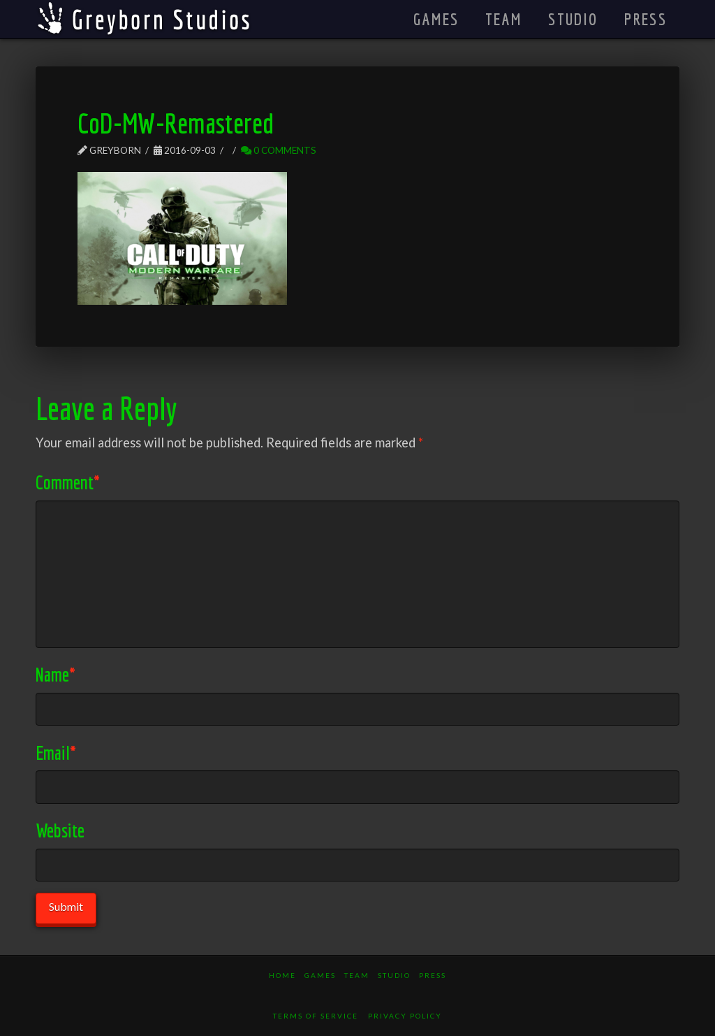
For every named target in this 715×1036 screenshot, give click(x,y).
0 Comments (278, 150)
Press (432, 975)
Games (320, 975)
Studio (394, 975)
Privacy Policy (405, 1016)
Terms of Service (315, 1016)
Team (356, 975)
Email (56, 752)
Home (282, 975)
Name (55, 674)
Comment (68, 482)
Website (60, 830)
